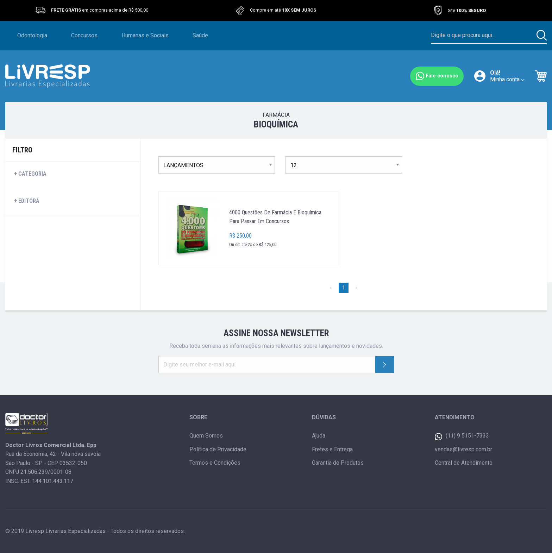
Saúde (200, 35)
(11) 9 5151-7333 (462, 436)
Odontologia (32, 35)
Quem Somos (206, 435)
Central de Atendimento (464, 462)
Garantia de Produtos (338, 462)
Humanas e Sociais (145, 35)
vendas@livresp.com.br (463, 449)
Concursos (84, 35)
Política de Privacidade (217, 449)
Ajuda (318, 435)
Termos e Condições (214, 462)
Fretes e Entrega (332, 449)
